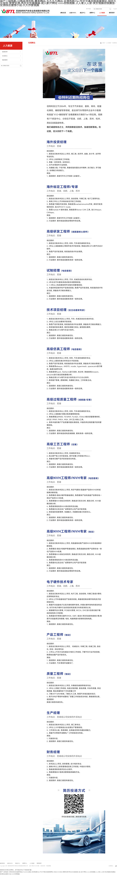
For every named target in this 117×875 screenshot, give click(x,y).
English (115, 8)
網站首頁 (63, 12)
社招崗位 (5, 56)
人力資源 (102, 12)
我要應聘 (5, 60)
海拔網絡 (48, 866)
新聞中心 (92, 12)
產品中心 (82, 12)
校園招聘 (5, 51)
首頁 (103, 43)
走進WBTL (72, 12)
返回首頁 (2, 863)
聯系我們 (111, 12)
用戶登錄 (88, 8)
